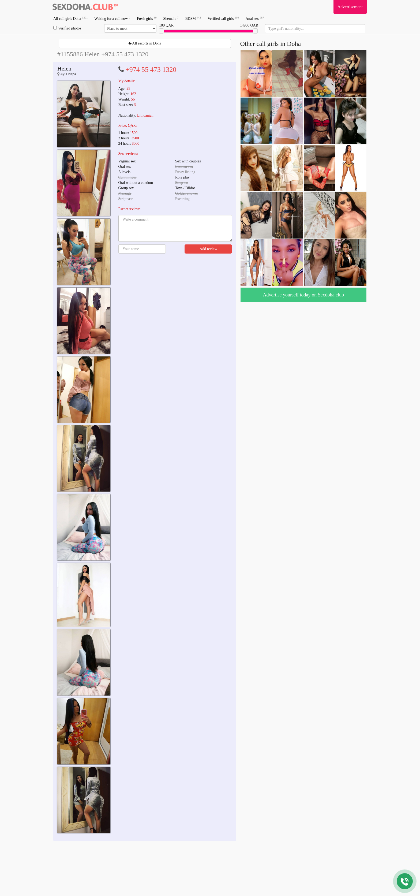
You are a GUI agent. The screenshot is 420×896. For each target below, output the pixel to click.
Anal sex (255, 18)
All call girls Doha (70, 18)
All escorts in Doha (144, 43)
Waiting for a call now (112, 18)
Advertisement (350, 7)
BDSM (193, 18)
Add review (208, 249)
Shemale (170, 18)
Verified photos (67, 28)
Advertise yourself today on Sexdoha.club (303, 295)
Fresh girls (147, 18)
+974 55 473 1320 (150, 69)
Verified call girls (223, 18)
